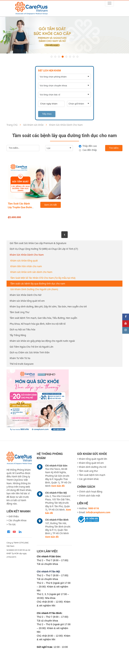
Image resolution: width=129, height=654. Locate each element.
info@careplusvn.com (98, 512)
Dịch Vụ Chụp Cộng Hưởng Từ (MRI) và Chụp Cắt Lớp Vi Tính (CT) (44, 248)
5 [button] (66, 57)
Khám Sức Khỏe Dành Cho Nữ (25, 294)
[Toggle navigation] (109, 3)
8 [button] (77, 57)
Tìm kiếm (114, 148)
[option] (64, 35)
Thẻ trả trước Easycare (22, 363)
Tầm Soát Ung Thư (19, 312)
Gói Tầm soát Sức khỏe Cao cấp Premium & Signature (38, 243)
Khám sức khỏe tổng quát (24, 260)
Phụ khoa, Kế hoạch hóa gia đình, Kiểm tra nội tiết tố (38, 323)
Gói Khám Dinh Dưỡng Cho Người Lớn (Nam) (34, 289)
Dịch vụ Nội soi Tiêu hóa (22, 329)
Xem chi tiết (50, 204)
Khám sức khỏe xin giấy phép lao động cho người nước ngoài (42, 340)
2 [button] (55, 57)
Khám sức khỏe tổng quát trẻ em (27, 300)
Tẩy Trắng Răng (18, 335)
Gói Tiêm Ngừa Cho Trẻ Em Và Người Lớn (31, 346)
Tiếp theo (47, 114)
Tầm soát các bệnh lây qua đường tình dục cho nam (37, 283)
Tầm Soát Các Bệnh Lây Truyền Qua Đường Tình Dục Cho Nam (21, 207)
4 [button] (63, 57)
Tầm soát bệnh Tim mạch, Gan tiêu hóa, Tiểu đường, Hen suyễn (43, 317)
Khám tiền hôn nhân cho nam (26, 266)
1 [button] (52, 57)
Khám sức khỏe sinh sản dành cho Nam (31, 272)
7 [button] (74, 57)
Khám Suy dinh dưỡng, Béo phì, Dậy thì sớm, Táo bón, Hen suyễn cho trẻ (48, 306)
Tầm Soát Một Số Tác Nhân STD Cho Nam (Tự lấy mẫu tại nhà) (42, 277)
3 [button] (59, 57)
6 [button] (70, 57)
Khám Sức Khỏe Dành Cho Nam (27, 254)
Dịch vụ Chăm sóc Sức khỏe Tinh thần (30, 352)
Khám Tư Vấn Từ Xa (20, 358)
